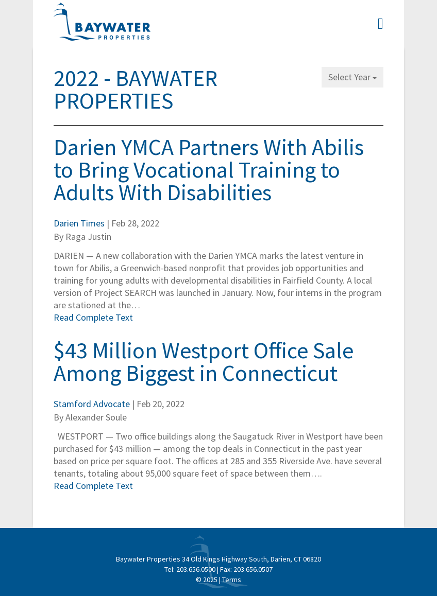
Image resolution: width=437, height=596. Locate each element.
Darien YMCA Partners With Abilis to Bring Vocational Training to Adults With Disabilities (209, 169)
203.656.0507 (253, 569)
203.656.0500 (195, 569)
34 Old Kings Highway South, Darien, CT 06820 (251, 559)
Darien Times (79, 223)
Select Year (352, 77)
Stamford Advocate (92, 404)
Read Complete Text (93, 317)
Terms (231, 579)
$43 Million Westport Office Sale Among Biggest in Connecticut (204, 361)
